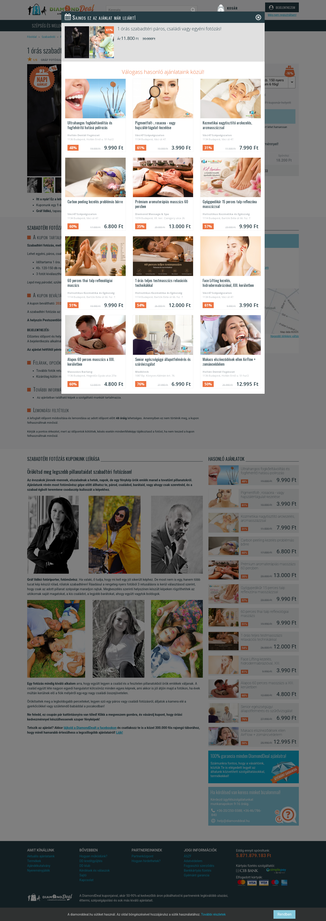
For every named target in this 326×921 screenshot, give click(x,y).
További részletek (213, 914)
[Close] (258, 17)
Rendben (284, 914)
